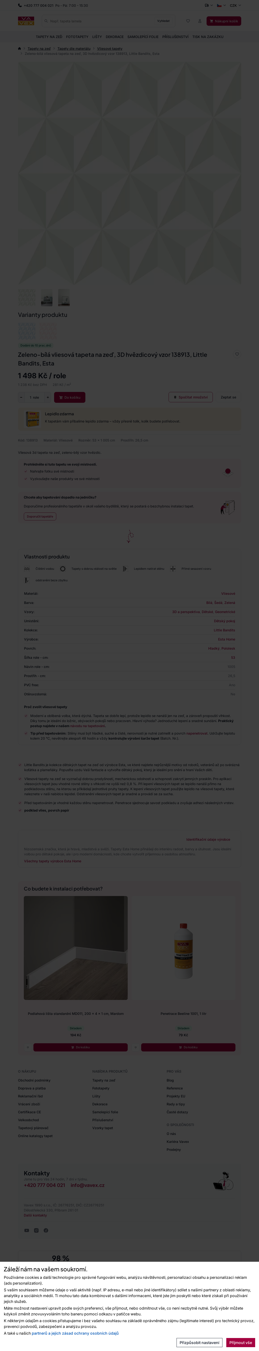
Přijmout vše (240, 1342)
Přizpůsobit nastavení (199, 1342)
